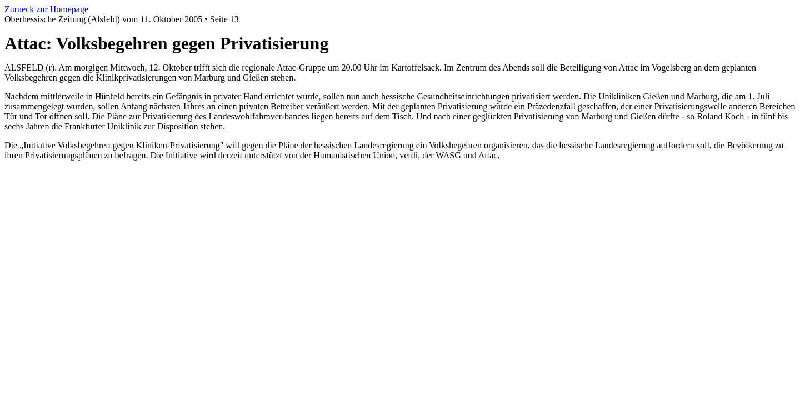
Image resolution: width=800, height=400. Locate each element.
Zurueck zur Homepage (46, 9)
